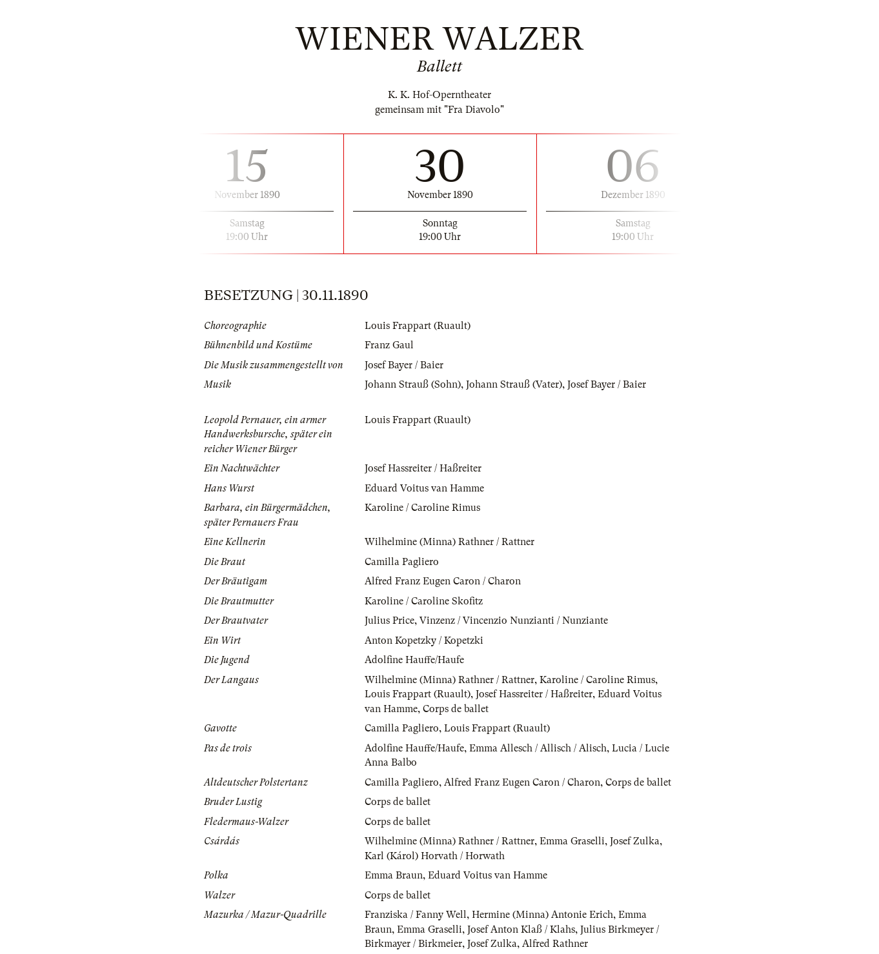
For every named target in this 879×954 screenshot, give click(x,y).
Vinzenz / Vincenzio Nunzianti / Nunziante (513, 620)
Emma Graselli (572, 841)
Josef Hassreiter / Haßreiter (423, 468)
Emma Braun (394, 875)
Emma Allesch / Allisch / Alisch (538, 748)
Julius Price (389, 620)
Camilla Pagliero (402, 562)
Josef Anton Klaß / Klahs (521, 929)
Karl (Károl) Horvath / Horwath (435, 856)
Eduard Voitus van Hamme (424, 488)
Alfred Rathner (555, 943)
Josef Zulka (635, 841)
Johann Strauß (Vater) (514, 384)
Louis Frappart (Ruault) (417, 326)
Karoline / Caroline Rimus (422, 507)
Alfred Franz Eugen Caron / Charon (443, 581)
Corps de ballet (456, 709)
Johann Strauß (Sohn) (413, 384)
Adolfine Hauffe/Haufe (414, 660)
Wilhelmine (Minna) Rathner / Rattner (449, 542)
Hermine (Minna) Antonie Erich (542, 914)
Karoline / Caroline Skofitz (424, 601)
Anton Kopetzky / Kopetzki (424, 640)
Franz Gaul (389, 345)
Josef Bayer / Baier (404, 365)
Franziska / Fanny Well (416, 914)
